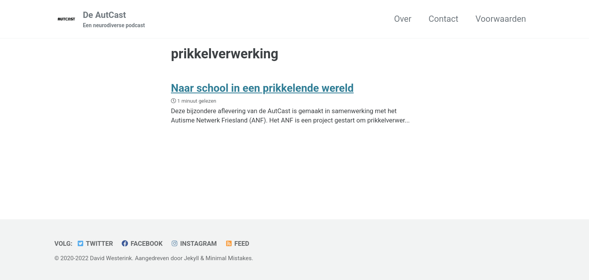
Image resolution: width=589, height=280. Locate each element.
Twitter (95, 243)
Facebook (141, 243)
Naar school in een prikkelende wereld (262, 88)
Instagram (194, 243)
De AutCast (114, 20)
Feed (237, 243)
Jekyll (191, 258)
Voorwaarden (501, 19)
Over (402, 19)
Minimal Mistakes (229, 258)
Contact (443, 19)
